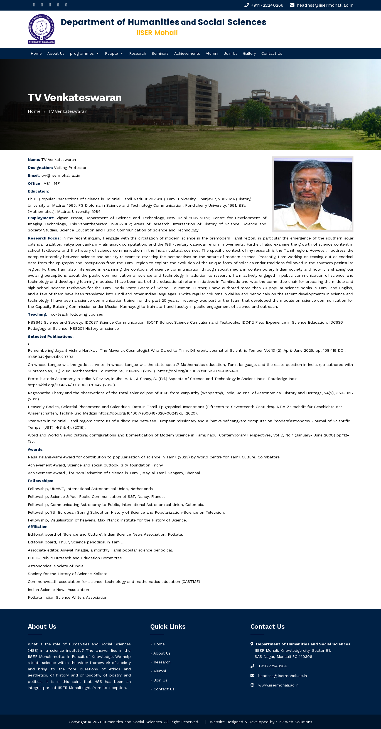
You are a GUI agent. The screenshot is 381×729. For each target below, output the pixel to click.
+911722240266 (267, 5)
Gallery (249, 53)
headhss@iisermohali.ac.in (282, 675)
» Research (160, 662)
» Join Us (158, 680)
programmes (84, 53)
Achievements (187, 53)
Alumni (212, 53)
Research (137, 53)
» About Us (160, 653)
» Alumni (158, 671)
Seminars (160, 53)
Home (36, 53)
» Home (157, 644)
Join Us (230, 53)
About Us (56, 53)
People (114, 53)
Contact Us (271, 53)
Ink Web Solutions (295, 722)
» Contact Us (162, 689)
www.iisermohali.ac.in (278, 685)
